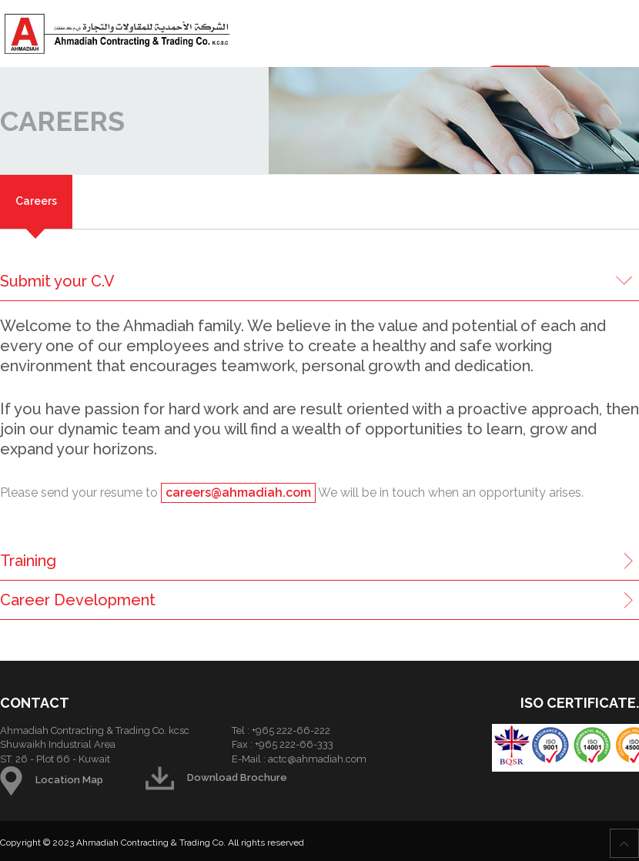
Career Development (78, 600)
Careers (36, 201)
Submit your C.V (57, 281)
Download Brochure (216, 777)
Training (28, 560)
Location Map (51, 780)
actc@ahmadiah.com (317, 759)
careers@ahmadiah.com (238, 492)
